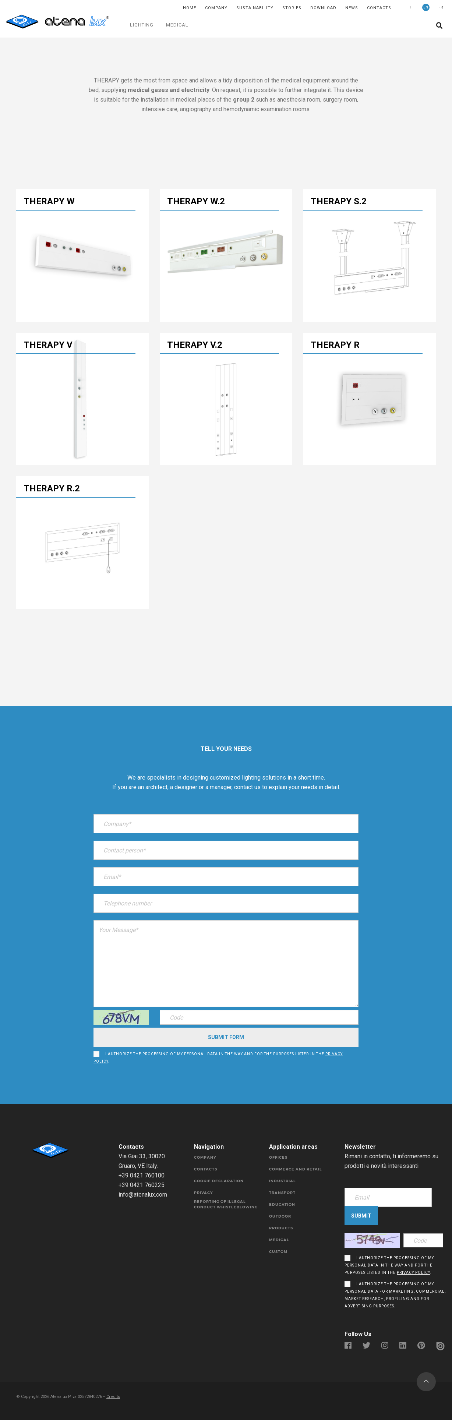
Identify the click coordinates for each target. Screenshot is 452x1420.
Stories (291, 8)
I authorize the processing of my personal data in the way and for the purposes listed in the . (218, 1057)
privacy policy (413, 1273)
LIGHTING (141, 25)
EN (425, 7)
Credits (113, 1396)
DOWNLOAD (323, 8)
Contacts (379, 8)
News (351, 8)
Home (189, 8)
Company (216, 8)
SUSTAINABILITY (254, 8)
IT (411, 7)
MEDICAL (177, 25)
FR (440, 7)
